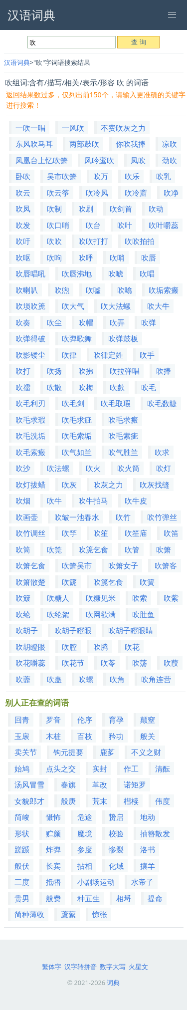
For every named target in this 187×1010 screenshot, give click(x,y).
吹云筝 (58, 193)
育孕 (116, 720)
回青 (21, 720)
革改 (99, 784)
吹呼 (85, 257)
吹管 (132, 549)
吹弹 (148, 322)
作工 (131, 768)
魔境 (84, 833)
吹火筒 (128, 468)
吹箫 (163, 549)
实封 (99, 768)
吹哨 (117, 257)
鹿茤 (107, 752)
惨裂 (116, 849)
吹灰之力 (108, 485)
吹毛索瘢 (30, 452)
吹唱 (147, 273)
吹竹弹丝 (162, 517)
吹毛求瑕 (30, 420)
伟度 (162, 801)
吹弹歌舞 (77, 338)
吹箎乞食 (93, 549)
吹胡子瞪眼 (73, 630)
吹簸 (22, 598)
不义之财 (146, 752)
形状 (21, 833)
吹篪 (69, 582)
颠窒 (147, 720)
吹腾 (100, 647)
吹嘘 (93, 290)
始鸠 (21, 768)
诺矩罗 (135, 784)
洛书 (147, 849)
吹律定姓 (108, 355)
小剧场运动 (96, 882)
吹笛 (171, 533)
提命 (155, 898)
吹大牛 (158, 306)
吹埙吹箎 (30, 306)
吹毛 (148, 387)
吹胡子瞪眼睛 (130, 630)
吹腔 (69, 647)
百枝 (84, 736)
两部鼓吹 (84, 144)
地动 (147, 817)
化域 (116, 866)
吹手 (147, 355)
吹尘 (54, 322)
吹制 (54, 209)
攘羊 (147, 866)
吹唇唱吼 (30, 273)
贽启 (116, 817)
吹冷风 (97, 193)
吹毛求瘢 (123, 420)
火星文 (138, 966)
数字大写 (113, 966)
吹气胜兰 (123, 452)
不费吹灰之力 (123, 128)
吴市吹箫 (62, 176)
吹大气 (73, 306)
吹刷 (85, 209)
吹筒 (22, 549)
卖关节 (25, 752)
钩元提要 (68, 752)
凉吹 (169, 144)
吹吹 (54, 241)
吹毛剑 (73, 403)
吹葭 (171, 663)
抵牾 (53, 882)
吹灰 (69, 485)
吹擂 (22, 387)
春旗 (68, 784)
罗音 (53, 720)
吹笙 (100, 533)
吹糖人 (58, 598)
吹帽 (85, 322)
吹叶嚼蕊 (164, 225)
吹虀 (22, 679)
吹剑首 (121, 209)
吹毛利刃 (30, 403)
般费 (53, 898)
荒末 (99, 801)
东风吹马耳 (34, 144)
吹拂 (85, 371)
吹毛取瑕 (116, 403)
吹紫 (171, 598)
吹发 (22, 225)
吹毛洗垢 (30, 436)
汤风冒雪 (29, 784)
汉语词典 (17, 62)
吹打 (22, 371)
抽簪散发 (155, 833)
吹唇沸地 (77, 273)
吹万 (100, 176)
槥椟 (131, 801)
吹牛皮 (136, 500)
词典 (113, 982)
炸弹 (53, 849)
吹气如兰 (77, 452)
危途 (84, 817)
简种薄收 (29, 914)
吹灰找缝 (155, 485)
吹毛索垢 (77, 436)
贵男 (21, 898)
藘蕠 (68, 914)
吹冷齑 (136, 193)
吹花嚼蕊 (30, 663)
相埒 (123, 898)
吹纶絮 (58, 614)
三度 (21, 882)
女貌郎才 (29, 801)
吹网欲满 (101, 614)
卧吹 (22, 176)
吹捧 (163, 371)
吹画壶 (26, 517)
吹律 (69, 355)
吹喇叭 (26, 290)
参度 (84, 849)
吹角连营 (156, 679)
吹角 (117, 679)
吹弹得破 (30, 338)
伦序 (84, 720)
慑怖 (53, 817)
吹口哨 (58, 225)
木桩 (53, 736)
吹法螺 (58, 468)
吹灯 (163, 468)
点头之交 (61, 768)
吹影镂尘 (30, 355)
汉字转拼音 (80, 966)
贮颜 (53, 833)
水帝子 (142, 882)
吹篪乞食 (108, 582)
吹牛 (54, 500)
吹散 (54, 387)
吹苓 (108, 663)
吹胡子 (26, 630)
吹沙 (22, 468)
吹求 (162, 452)
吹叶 (124, 225)
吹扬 (54, 371)
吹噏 (124, 290)
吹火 (93, 468)
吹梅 (85, 387)
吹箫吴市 (77, 565)
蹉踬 (21, 849)
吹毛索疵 (123, 436)
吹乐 (132, 176)
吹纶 (22, 614)
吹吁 (22, 241)
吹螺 (85, 679)
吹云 (22, 193)
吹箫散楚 (30, 582)
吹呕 (22, 257)
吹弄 (117, 322)
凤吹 (138, 160)
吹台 (93, 225)
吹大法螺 (116, 306)
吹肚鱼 (143, 614)
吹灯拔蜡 (30, 485)
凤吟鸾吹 (99, 160)
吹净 (171, 193)
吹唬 (115, 273)
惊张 (99, 914)
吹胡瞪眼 (30, 647)
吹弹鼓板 (123, 338)
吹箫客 (166, 565)
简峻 (21, 817)
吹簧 (147, 582)
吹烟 (22, 500)
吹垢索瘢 (164, 290)
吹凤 (22, 209)
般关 (147, 736)
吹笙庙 (136, 533)
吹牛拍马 (93, 500)
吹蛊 (54, 679)
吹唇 (148, 257)
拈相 (84, 866)
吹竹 (123, 517)
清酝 (162, 768)
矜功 (116, 736)
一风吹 (73, 128)
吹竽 (69, 533)
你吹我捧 (131, 144)
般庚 (68, 801)
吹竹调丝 (30, 533)
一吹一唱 (30, 128)
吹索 (139, 598)
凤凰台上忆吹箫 (41, 160)
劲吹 (169, 160)
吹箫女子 (123, 565)
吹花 (132, 647)
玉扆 (21, 736)
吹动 (156, 209)
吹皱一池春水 (76, 517)
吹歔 (117, 387)
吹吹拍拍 (140, 241)
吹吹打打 (93, 241)
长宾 (53, 866)
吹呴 (54, 257)
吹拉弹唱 (125, 371)
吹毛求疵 (77, 420)
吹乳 (163, 176)
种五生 (88, 898)
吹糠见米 (101, 598)
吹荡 (139, 663)
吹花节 (73, 663)
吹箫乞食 (30, 565)
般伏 (21, 866)
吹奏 (22, 322)
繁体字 (51, 966)
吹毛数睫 (162, 403)
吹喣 (61, 290)
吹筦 (54, 549)
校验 (116, 833)
